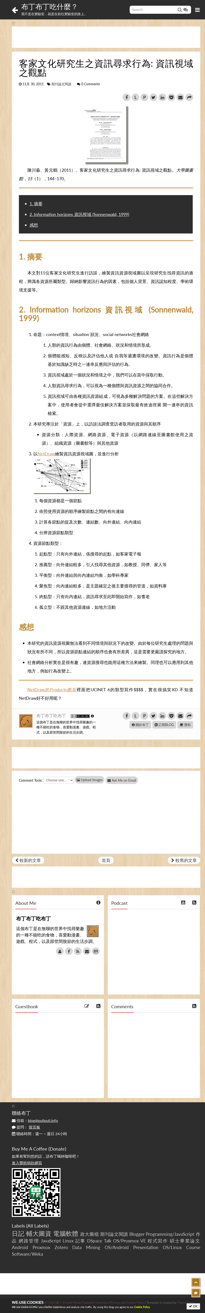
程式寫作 (158, 1240)
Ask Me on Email (125, 780)
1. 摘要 (36, 203)
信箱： (35, 1120)
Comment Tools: (31, 780)
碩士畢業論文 (185, 1240)
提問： (26, 1127)
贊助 (185, 725)
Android (20, 1247)
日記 (18, 1233)
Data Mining (86, 1247)
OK (193, 1306)
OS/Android (117, 1247)
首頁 (106, 860)
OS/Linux (172, 1247)
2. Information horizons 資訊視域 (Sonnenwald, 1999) (79, 214)
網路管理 (29, 1240)
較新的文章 (28, 860)
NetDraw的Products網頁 (52, 689)
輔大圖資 (38, 1233)
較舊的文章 (184, 860)
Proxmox (41, 1247)
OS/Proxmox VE (129, 1240)
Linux (68, 1240)
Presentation (145, 1247)
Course (193, 1247)
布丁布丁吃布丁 (51, 715)
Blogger (137, 1234)
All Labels (37, 1225)
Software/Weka (27, 1254)
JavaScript (51, 1240)
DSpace (94, 1240)
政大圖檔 (89, 1234)
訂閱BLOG (164, 725)
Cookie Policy (142, 1307)
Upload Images (89, 780)
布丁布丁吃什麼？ (49, 6)
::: (13, 22)
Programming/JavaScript (170, 1234)
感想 (34, 225)
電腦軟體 (65, 1233)
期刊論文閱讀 (61, 84)
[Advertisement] (106, 37)
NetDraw (46, 453)
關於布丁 (140, 725)
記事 (80, 1240)
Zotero (61, 1247)
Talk (107, 1240)
